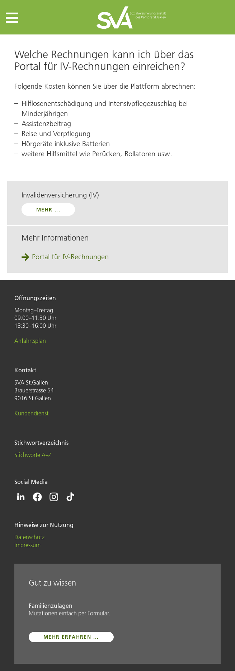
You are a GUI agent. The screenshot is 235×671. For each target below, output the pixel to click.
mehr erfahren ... (71, 637)
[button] (12, 18)
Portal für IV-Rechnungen (70, 256)
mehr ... (48, 209)
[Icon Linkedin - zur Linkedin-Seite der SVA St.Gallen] (20, 496)
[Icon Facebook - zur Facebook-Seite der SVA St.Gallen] (37, 496)
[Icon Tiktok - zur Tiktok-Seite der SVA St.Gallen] (70, 496)
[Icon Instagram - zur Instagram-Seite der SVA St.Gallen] (53, 496)
